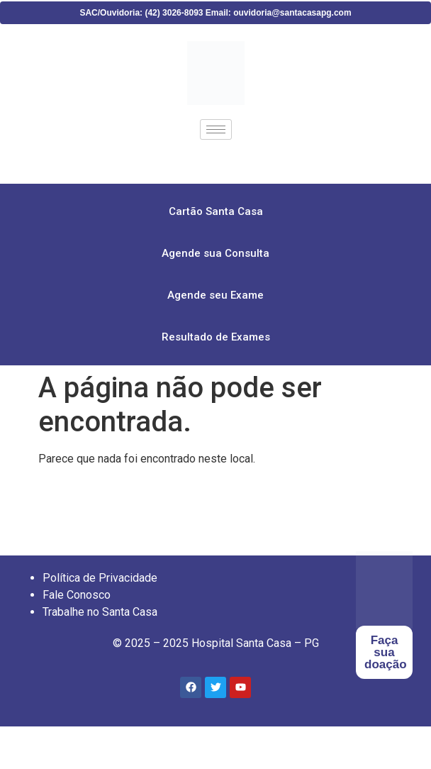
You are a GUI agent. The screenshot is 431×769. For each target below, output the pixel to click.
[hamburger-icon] (216, 129)
